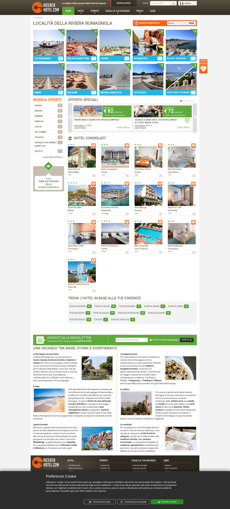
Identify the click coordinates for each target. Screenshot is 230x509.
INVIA (191, 23)
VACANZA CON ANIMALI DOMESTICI (48, 144)
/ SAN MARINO (184, 92)
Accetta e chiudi (167, 502)
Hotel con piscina (104, 312)
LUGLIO (48, 126)
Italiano (185, 3)
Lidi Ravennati (74, 465)
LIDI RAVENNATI (42, 58)
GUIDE (152, 11)
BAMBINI (48, 116)
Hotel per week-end (123, 319)
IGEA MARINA (180, 58)
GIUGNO (48, 105)
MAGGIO (48, 111)
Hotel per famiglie (80, 306)
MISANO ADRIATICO (111, 92)
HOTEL (81, 11)
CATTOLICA (140, 92)
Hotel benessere (79, 312)
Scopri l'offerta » (123, 127)
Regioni (168, 465)
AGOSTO (48, 151)
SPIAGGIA (48, 137)
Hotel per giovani (105, 306)
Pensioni (101, 319)
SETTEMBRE (48, 132)
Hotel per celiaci (178, 306)
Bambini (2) (105, 468)
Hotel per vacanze (159, 312)
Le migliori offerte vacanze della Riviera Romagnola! (84, 3)
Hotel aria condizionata (131, 312)
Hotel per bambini (130, 306)
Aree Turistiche (171, 468)
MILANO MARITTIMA (78, 58)
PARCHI (139, 11)
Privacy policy (172, 340)
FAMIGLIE (48, 121)
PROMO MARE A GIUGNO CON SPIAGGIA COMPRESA (96, 120)
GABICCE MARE (173, 92)
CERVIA (105, 58)
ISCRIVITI (187, 340)
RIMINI (37, 92)
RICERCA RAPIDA (124, 3)
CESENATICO (140, 58)
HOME (68, 11)
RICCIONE (72, 92)
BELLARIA (170, 58)
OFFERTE (95, 11)
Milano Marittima (75, 468)
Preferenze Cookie (99, 502)
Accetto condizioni (164, 340)
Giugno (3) (105, 465)
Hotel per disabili (154, 306)
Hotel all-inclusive (80, 319)
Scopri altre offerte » (53, 157)
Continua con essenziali (133, 502)
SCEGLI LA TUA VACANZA (118, 11)
